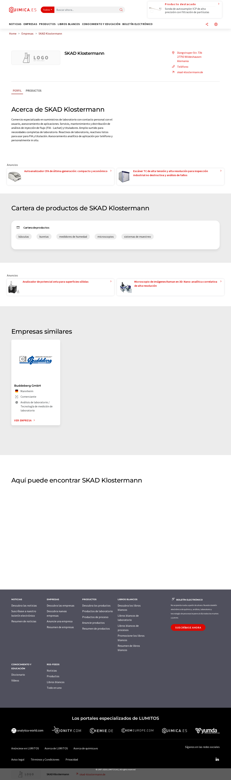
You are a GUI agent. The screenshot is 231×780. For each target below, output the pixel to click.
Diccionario (18, 674)
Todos (46, 9)
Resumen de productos (96, 628)
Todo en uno (54, 687)
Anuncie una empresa (59, 621)
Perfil (17, 90)
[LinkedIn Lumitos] (217, 759)
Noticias (52, 670)
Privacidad (72, 759)
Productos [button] (47, 24)
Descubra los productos (96, 605)
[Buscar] (121, 10)
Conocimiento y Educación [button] (101, 24)
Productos (33, 90)
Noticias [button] (15, 24)
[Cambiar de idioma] (215, 25)
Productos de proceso (95, 617)
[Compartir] (206, 25)
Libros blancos (55, 682)
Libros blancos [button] (69, 24)
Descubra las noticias (24, 605)
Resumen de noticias (23, 621)
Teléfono (179, 66)
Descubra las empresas (60, 605)
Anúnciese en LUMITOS (25, 748)
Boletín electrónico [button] (137, 24)
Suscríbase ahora (188, 627)
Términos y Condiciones (45, 759)
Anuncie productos (93, 622)
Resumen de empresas (60, 627)
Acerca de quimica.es (86, 748)
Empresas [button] (30, 24)
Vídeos (15, 680)
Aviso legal (17, 759)
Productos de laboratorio (97, 611)
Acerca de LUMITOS (56, 748)
